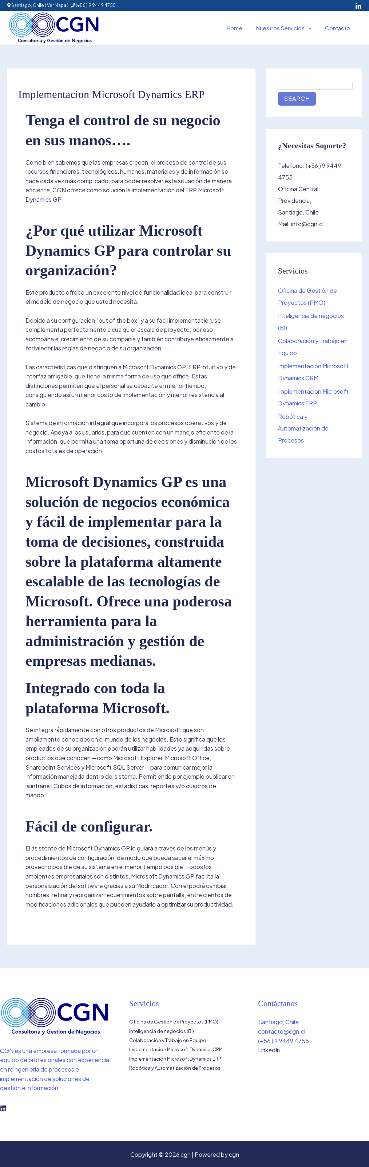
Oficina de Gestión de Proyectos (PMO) (174, 1022)
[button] (312, 27)
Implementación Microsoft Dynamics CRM (176, 1050)
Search (297, 98)
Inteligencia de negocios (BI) (161, 1031)
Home (241, 27)
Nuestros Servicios (288, 27)
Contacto (339, 27)
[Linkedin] (3, 1108)
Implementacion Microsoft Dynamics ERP (175, 1059)
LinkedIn (269, 1050)
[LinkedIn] (358, 6)
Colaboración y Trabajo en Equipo (167, 1041)
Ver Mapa (56, 5)
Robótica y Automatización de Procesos (303, 425)
